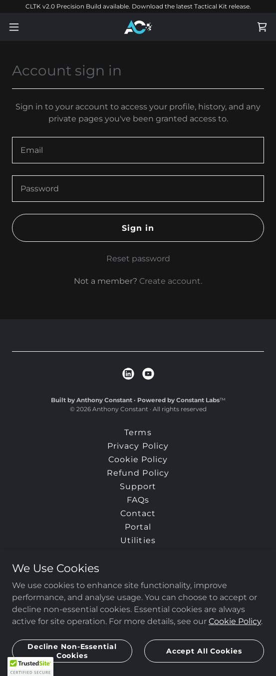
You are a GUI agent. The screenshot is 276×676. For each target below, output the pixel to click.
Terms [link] (137, 432)
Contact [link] (138, 513)
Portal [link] (138, 527)
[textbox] (138, 150)
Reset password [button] (138, 258)
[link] (138, 27)
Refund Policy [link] (138, 473)
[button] (24, 27)
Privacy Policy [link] (137, 446)
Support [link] (138, 486)
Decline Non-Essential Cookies (72, 651)
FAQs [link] (138, 500)
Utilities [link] (137, 540)
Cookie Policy (235, 621)
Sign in (138, 228)
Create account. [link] (170, 281)
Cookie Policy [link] (138, 459)
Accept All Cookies (204, 650)
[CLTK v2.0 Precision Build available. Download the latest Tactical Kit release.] (138, 6)
